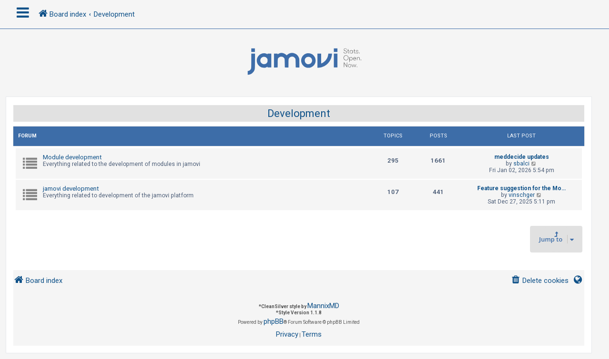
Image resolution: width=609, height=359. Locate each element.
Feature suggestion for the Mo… (521, 188)
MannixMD (323, 305)
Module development (72, 157)
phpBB (274, 321)
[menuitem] (540, 281)
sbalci (521, 163)
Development (298, 113)
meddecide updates (521, 157)
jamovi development (71, 188)
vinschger (522, 195)
